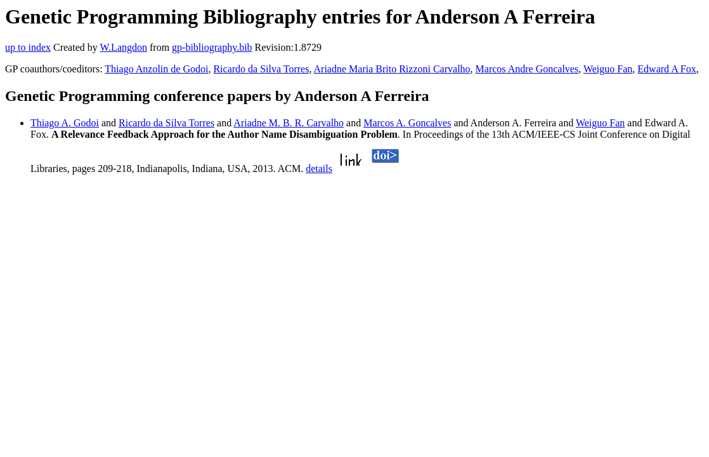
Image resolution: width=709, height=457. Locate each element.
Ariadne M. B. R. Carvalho (288, 122)
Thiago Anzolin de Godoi (156, 68)
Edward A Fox (666, 68)
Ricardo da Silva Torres (261, 68)
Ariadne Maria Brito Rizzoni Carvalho (392, 68)
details (319, 168)
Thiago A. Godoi (64, 122)
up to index (28, 47)
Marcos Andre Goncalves (527, 68)
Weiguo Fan (607, 68)
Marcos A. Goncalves (407, 122)
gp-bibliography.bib (212, 47)
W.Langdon (123, 47)
